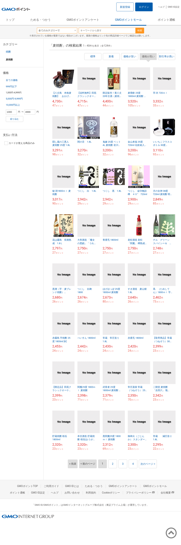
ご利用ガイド (51, 486)
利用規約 (91, 492)
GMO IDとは (72, 486)
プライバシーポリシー (140, 492)
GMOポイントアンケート (83, 19)
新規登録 (125, 6)
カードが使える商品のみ (19, 143)
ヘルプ (161, 7)
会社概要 (167, 492)
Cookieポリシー (111, 492)
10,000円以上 (13, 105)
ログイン (144, 6)
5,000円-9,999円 (14, 98)
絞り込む (14, 119)
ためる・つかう (40, 19)
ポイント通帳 (166, 19)
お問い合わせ (72, 492)
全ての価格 (12, 80)
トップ (10, 19)
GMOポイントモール (128, 19)
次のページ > (147, 463)
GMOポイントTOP (27, 486)
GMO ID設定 (174, 7)
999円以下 (11, 86)
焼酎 (8, 51)
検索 (139, 30)
